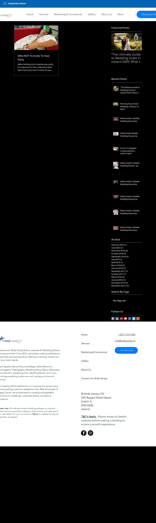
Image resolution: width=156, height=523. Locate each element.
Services (85, 343)
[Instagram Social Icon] (113, 318)
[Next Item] (137, 42)
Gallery (85, 361)
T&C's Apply (89, 416)
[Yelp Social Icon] (121, 318)
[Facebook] (83, 433)
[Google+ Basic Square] (138, 318)
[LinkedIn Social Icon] (117, 318)
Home (84, 334)
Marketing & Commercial (91, 352)
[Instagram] (90, 433)
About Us (86, 369)
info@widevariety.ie (17, 3)
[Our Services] (126, 350)
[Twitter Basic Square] (133, 318)
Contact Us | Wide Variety (91, 378)
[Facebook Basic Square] (129, 318)
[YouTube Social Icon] (125, 318)
